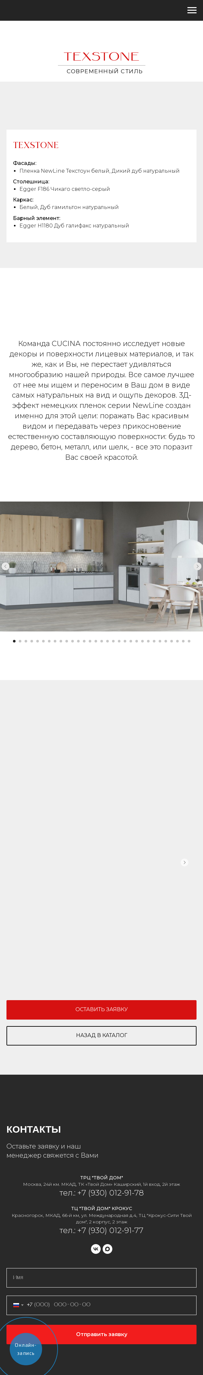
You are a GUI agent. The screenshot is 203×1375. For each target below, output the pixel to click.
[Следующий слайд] (197, 566)
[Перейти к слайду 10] (66, 641)
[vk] (96, 1249)
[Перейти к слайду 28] (171, 641)
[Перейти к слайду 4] (31, 641)
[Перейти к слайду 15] (96, 641)
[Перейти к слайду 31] (189, 641)
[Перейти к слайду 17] (107, 641)
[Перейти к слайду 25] (154, 641)
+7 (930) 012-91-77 (110, 1230)
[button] (101, 1010)
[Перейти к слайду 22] (136, 641)
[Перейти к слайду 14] (90, 641)
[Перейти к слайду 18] (113, 641)
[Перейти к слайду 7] (49, 641)
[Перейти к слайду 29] (177, 641)
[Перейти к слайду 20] (125, 641)
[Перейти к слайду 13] (84, 641)
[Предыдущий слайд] (5, 566)
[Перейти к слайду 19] (119, 641)
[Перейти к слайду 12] (78, 641)
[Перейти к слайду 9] (61, 641)
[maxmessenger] (107, 1249)
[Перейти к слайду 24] (148, 641)
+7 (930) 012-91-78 (109, 1192)
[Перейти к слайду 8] (55, 641)
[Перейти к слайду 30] (183, 641)
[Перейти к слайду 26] (160, 641)
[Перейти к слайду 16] (101, 641)
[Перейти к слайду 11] (72, 641)
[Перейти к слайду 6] (43, 641)
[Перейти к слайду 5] (37, 641)
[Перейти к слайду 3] (26, 641)
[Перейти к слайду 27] (165, 641)
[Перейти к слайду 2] (20, 641)
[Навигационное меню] (192, 10)
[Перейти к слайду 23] (142, 641)
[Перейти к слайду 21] (131, 641)
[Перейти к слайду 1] (14, 641)
